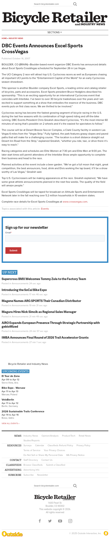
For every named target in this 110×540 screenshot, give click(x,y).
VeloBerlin (8, 399)
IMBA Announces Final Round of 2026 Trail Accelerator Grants (45, 337)
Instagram (70, 521)
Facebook (40, 521)
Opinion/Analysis (50, 435)
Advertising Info (31, 469)
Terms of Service (31, 450)
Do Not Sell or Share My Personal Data (43, 455)
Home (4, 38)
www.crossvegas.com (75, 201)
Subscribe (28, 475)
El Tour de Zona (11, 376)
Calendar (39, 445)
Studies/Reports (31, 440)
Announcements (20, 283)
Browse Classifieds (33, 465)
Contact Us (47, 460)
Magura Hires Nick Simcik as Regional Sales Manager (39, 311)
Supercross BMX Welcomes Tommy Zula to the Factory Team (44, 279)
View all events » (10, 423)
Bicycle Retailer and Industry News (28, 364)
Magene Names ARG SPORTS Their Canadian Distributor (41, 300)
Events (45, 208)
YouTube (60, 521)
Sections (55, 32)
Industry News (16, 38)
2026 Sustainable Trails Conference (23, 411)
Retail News (85, 435)
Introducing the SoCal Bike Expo (24, 290)
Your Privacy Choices (54, 450)
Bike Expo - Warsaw (13, 388)
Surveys (27, 445)
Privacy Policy (83, 445)
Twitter (50, 521)
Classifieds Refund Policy (60, 445)
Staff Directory (30, 460)
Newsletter (42, 475)
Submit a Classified (55, 465)
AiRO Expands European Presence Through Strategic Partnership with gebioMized (51, 324)
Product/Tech (68, 435)
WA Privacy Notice (75, 455)
